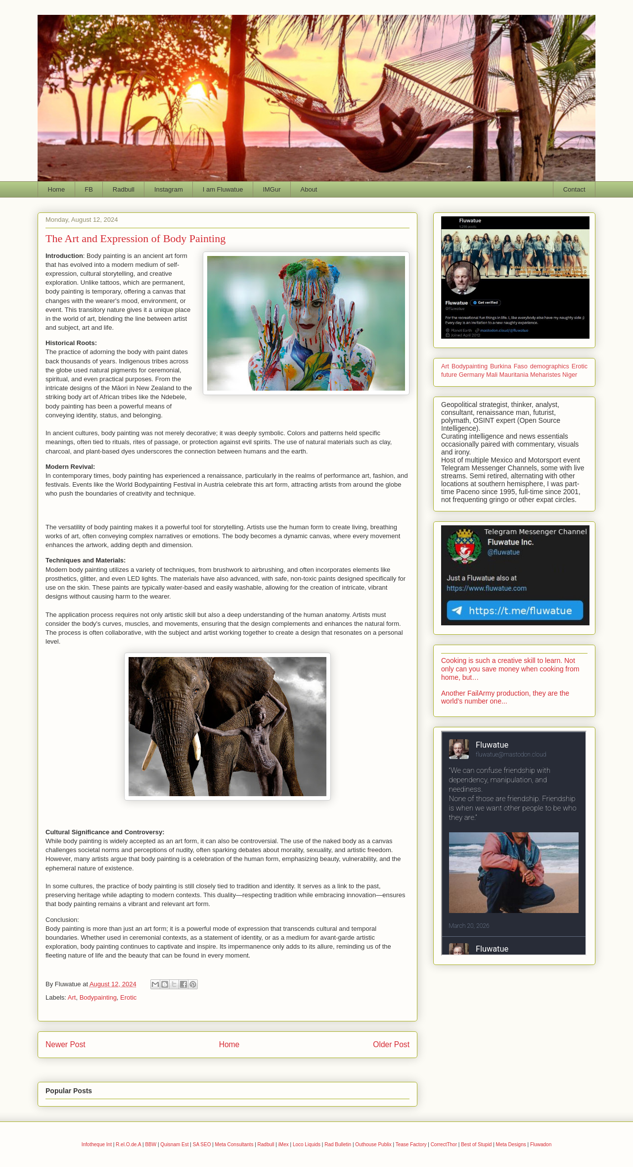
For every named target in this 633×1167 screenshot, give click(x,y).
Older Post (391, 1044)
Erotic (128, 997)
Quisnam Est (174, 1144)
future (449, 374)
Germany (472, 374)
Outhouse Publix (373, 1144)
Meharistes (545, 374)
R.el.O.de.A (128, 1144)
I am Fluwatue (223, 189)
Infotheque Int (97, 1144)
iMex (283, 1144)
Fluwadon (540, 1144)
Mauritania (514, 374)
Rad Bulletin (337, 1144)
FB (89, 189)
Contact (574, 189)
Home (56, 189)
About (309, 189)
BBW (150, 1144)
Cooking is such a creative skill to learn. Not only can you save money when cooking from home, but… (510, 669)
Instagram (168, 189)
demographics (549, 366)
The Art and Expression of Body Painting (135, 238)
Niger (569, 374)
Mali (491, 374)
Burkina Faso (509, 366)
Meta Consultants (234, 1144)
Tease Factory (411, 1144)
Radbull (124, 189)
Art (72, 997)
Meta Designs (511, 1144)
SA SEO (202, 1144)
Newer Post (65, 1044)
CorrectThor (444, 1144)
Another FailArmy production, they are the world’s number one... (505, 697)
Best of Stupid (476, 1144)
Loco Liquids (306, 1144)
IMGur (271, 189)
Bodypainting (98, 997)
